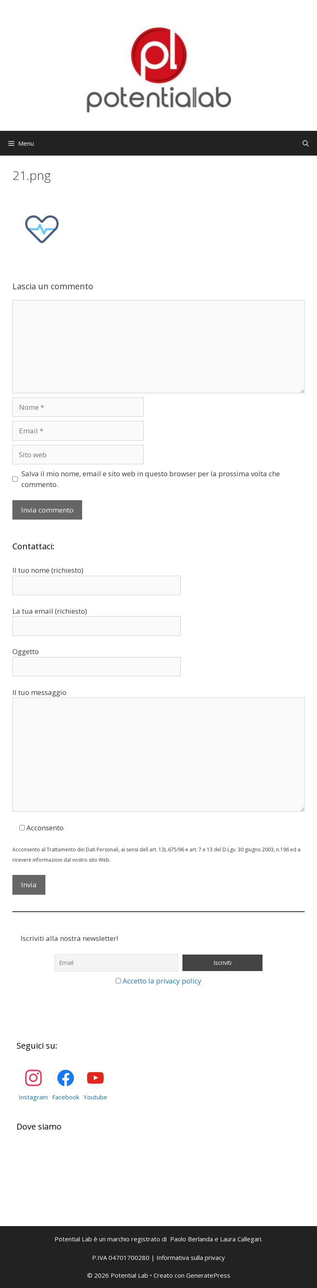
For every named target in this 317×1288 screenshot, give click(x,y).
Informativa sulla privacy (190, 1257)
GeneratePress (208, 1275)
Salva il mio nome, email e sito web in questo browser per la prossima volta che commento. (150, 479)
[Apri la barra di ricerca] (305, 143)
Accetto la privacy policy (162, 980)
